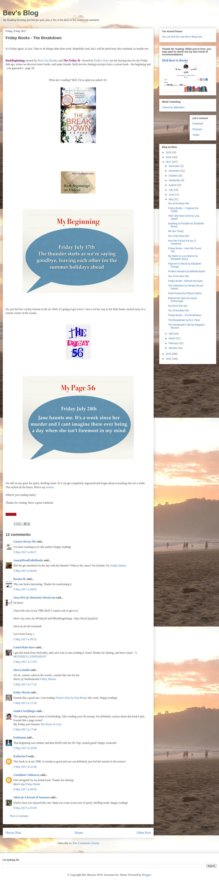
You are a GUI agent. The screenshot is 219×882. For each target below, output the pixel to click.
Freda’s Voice (101, 60)
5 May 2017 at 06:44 (24, 570)
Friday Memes (48, 679)
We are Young (175, 231)
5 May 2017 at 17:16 (24, 684)
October (173, 175)
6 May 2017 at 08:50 (24, 789)
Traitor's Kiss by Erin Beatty (71, 697)
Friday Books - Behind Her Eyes (185, 280)
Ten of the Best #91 (178, 310)
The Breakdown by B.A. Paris (184, 320)
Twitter (196, 134)
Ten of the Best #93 (178, 236)
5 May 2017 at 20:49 (24, 748)
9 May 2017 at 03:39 (24, 807)
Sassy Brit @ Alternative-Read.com (34, 597)
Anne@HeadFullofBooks (28, 560)
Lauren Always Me (24, 541)
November (174, 170)
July (171, 189)
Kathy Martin (21, 692)
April (171, 333)
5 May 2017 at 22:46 (24, 766)
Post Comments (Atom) (86, 843)
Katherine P (20, 756)
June (172, 194)
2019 (169, 152)
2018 (169, 157)
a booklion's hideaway (26, 774)
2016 (169, 353)
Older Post (144, 832)
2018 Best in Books (175, 60)
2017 (169, 161)
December (174, 166)
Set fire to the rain (177, 305)
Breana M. (19, 578)
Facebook (197, 123)
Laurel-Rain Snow (24, 647)
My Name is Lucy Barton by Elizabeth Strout (183, 257)
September (175, 180)
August (173, 185)
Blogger (146, 874)
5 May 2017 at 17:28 (24, 703)
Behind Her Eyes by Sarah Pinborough (182, 299)
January (173, 347)
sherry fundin (21, 669)
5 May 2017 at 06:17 (24, 552)
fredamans (19, 737)
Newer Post (13, 832)
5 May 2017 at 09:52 (24, 639)
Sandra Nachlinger (24, 711)
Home (79, 832)
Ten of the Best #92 (178, 276)
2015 (169, 358)
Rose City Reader (47, 60)
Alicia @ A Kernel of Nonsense (31, 797)
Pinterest (197, 129)
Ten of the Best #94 (178, 203)
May (171, 199)
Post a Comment (19, 815)
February (174, 343)
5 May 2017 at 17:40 (24, 729)
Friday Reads (32, 784)
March (172, 338)
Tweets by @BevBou (173, 107)
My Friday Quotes (116, 565)
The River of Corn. (51, 724)
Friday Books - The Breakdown (184, 315)
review (50, 487)
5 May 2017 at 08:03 (24, 589)
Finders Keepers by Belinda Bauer (186, 271)
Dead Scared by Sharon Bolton (185, 293)
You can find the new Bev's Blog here (182, 36)
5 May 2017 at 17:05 (24, 661)
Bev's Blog (20, 13)
